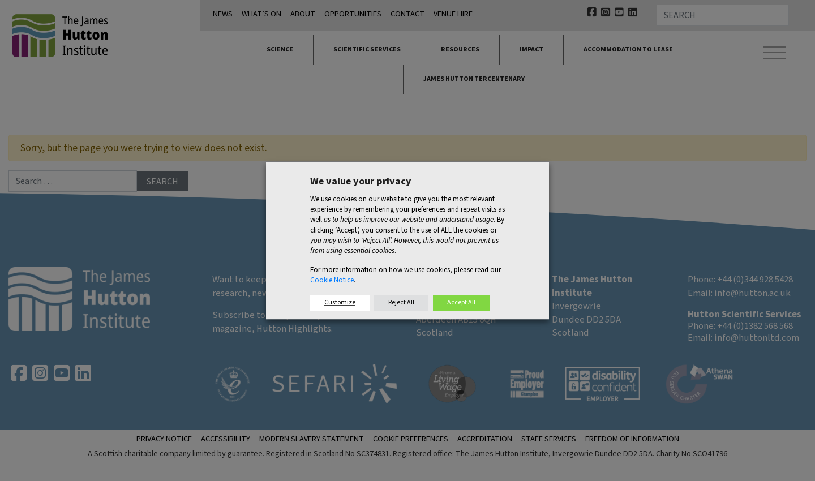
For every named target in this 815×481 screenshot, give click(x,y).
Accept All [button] (461, 302)
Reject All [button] (401, 302)
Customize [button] (339, 302)
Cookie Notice (332, 281)
